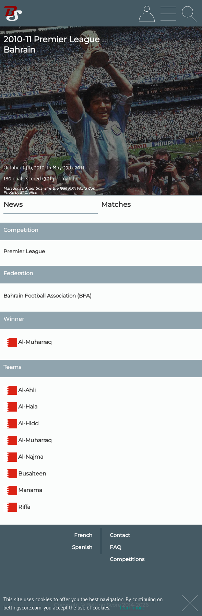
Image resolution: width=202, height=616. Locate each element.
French (83, 535)
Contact (120, 535)
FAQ (115, 547)
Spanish (82, 547)
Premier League (24, 251)
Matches (116, 204)
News (13, 204)
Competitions (127, 559)
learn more (132, 607)
